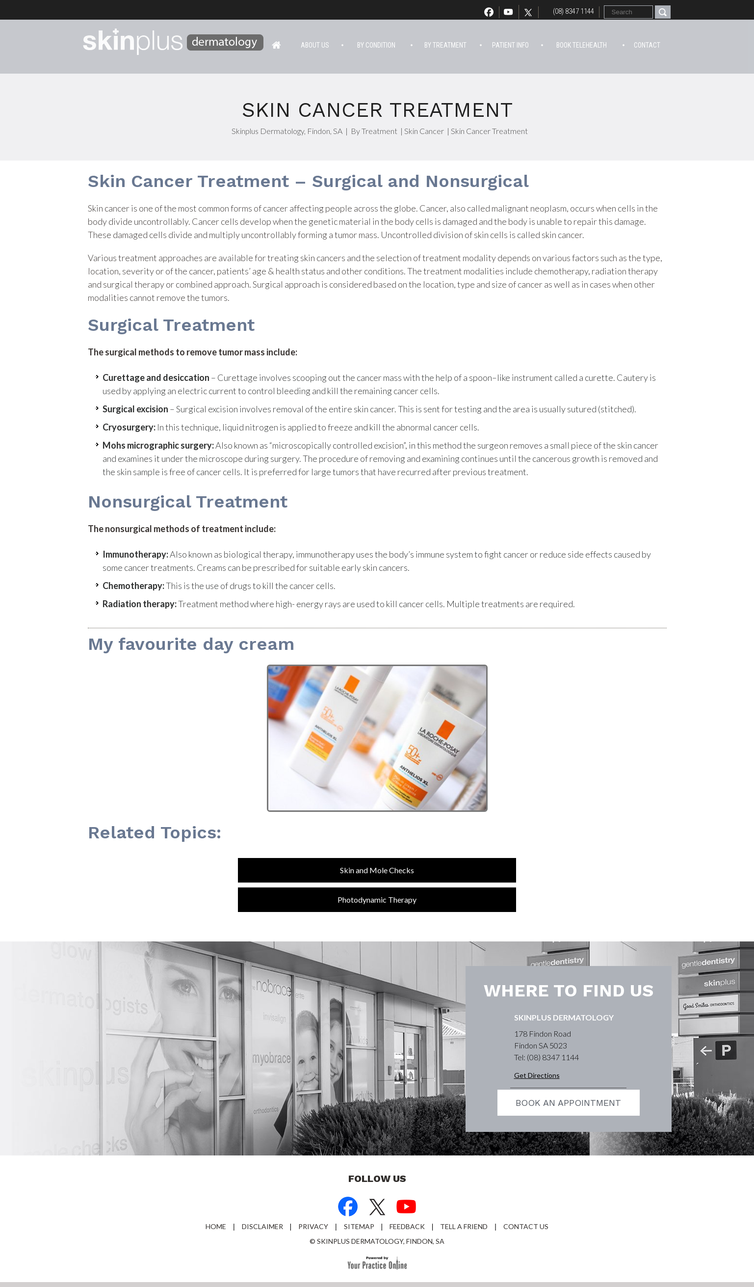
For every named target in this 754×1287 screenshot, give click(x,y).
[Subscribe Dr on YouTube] (406, 1208)
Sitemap (359, 1226)
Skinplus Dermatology (564, 1017)
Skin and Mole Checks (377, 870)
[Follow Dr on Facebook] (348, 1208)
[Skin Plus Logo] (173, 43)
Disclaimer (262, 1226)
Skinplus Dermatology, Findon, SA (287, 130)
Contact (647, 45)
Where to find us (568, 990)
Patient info (510, 45)
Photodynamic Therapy (377, 899)
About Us (315, 45)
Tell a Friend (464, 1226)
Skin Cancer (424, 130)
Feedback (407, 1226)
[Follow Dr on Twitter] (530, 12)
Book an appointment (568, 1103)
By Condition (376, 45)
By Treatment (445, 45)
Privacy (313, 1226)
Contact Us (525, 1226)
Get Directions (537, 1075)
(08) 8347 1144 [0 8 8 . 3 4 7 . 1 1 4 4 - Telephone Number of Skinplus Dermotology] (573, 11)
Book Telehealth (581, 45)
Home (276, 44)
